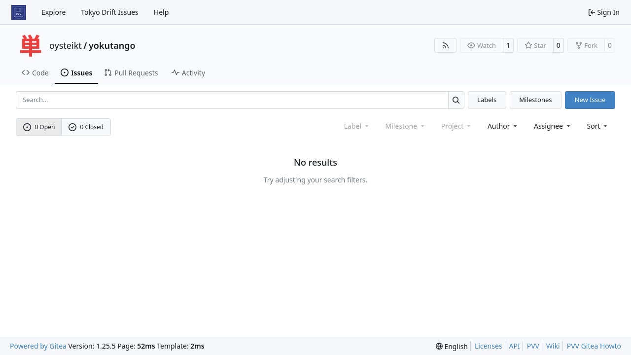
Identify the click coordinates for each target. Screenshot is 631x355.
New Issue (590, 99)
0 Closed (86, 127)
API (514, 346)
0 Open (39, 127)
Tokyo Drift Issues (110, 12)
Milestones (535, 99)
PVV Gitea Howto (594, 346)
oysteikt (65, 45)
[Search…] (456, 99)
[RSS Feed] (445, 45)
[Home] (19, 12)
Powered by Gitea (38, 346)
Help (161, 12)
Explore (53, 12)
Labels (486, 99)
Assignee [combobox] (553, 126)
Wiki (553, 346)
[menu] (598, 126)
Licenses (488, 346)
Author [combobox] (503, 126)
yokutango (112, 45)
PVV (533, 346)
